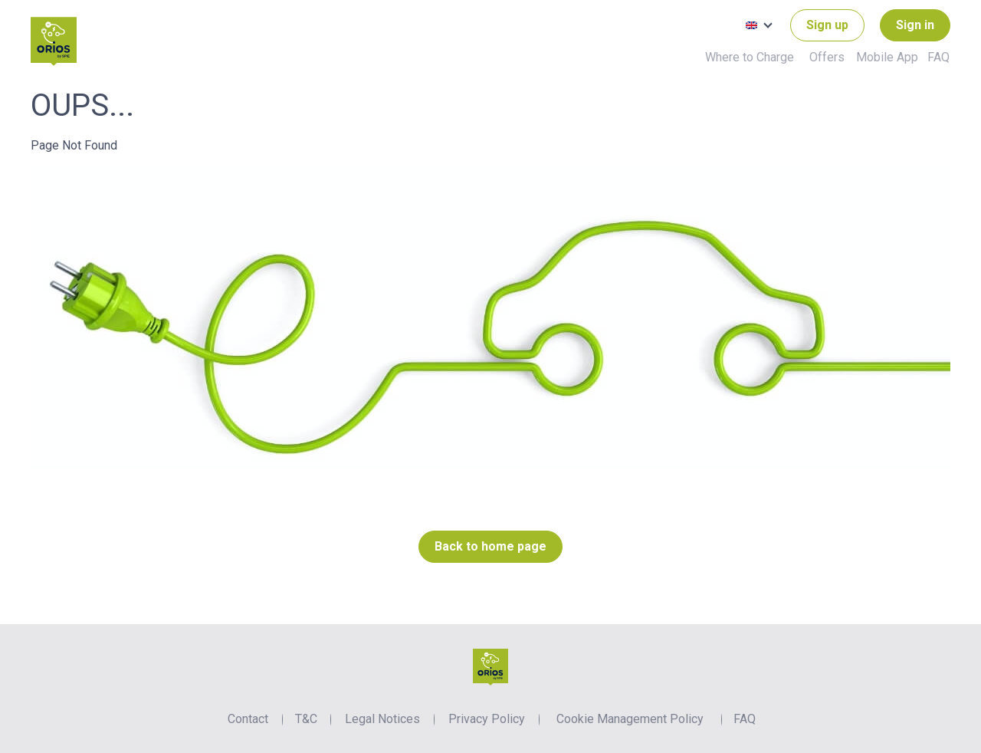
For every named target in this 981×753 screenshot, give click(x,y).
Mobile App (887, 57)
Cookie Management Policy (630, 719)
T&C (306, 719)
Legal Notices (382, 719)
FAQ (938, 57)
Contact (248, 719)
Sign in (915, 25)
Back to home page (490, 546)
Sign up (827, 25)
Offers (827, 57)
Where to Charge (749, 57)
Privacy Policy (486, 719)
